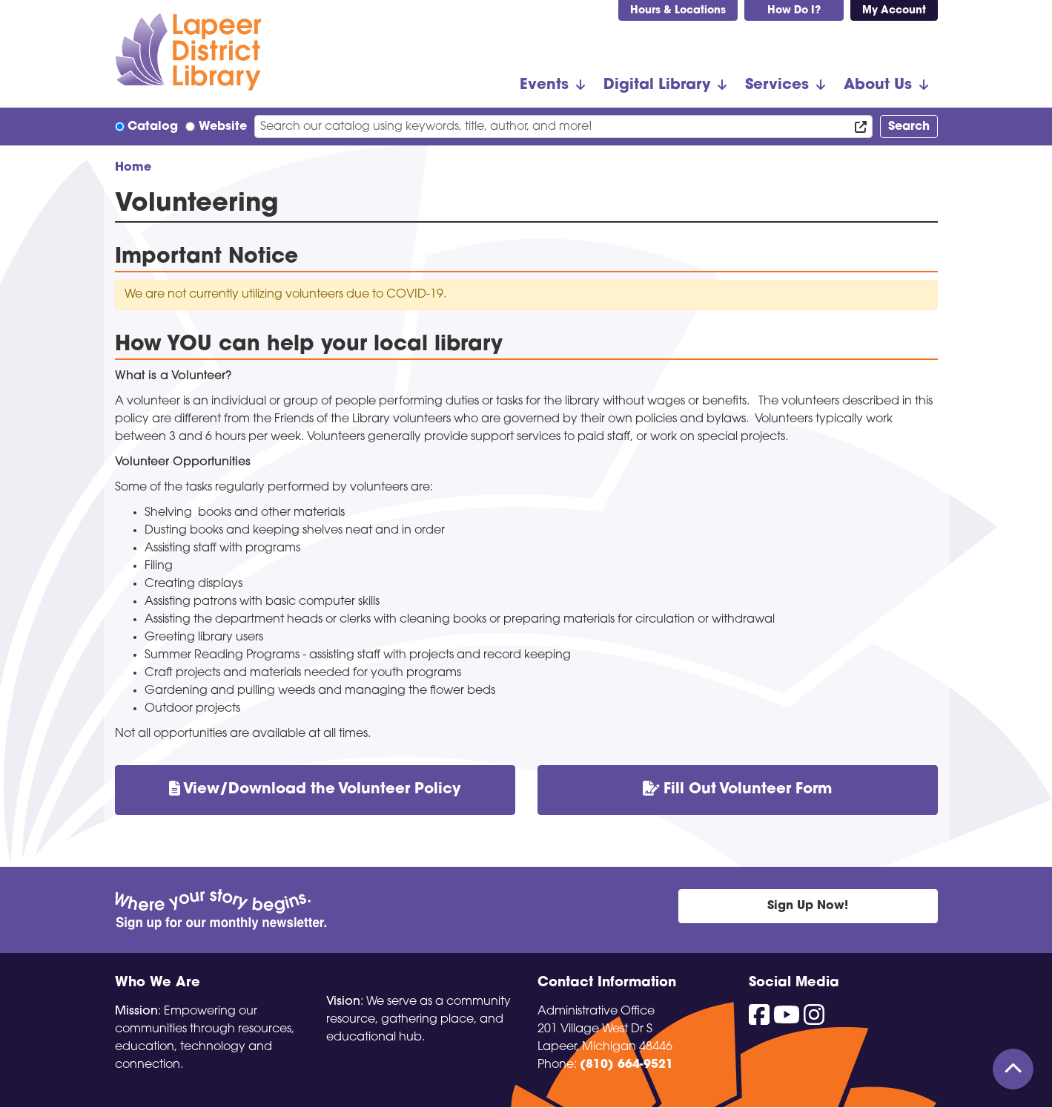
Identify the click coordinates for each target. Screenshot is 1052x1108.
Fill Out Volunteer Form (738, 789)
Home (133, 168)
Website (223, 127)
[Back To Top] (1013, 1069)
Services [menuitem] (777, 85)
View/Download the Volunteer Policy (314, 789)
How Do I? (794, 10)
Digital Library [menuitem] (656, 85)
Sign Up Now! (807, 906)
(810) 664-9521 (626, 1065)
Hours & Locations (678, 10)
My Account (894, 10)
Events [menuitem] (544, 85)
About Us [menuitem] (878, 85)
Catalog (153, 127)
